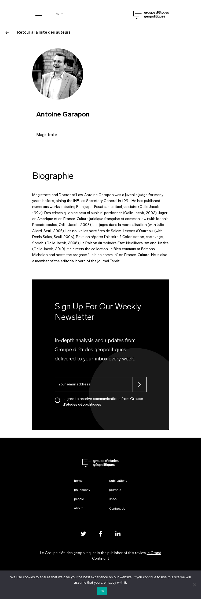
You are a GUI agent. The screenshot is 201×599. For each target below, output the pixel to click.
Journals (115, 490)
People (79, 499)
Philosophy (82, 490)
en (58, 14)
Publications (118, 481)
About (78, 508)
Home (78, 481)
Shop (112, 499)
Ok (102, 591)
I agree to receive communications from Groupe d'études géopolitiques (103, 402)
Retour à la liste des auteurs (38, 33)
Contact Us (117, 509)
